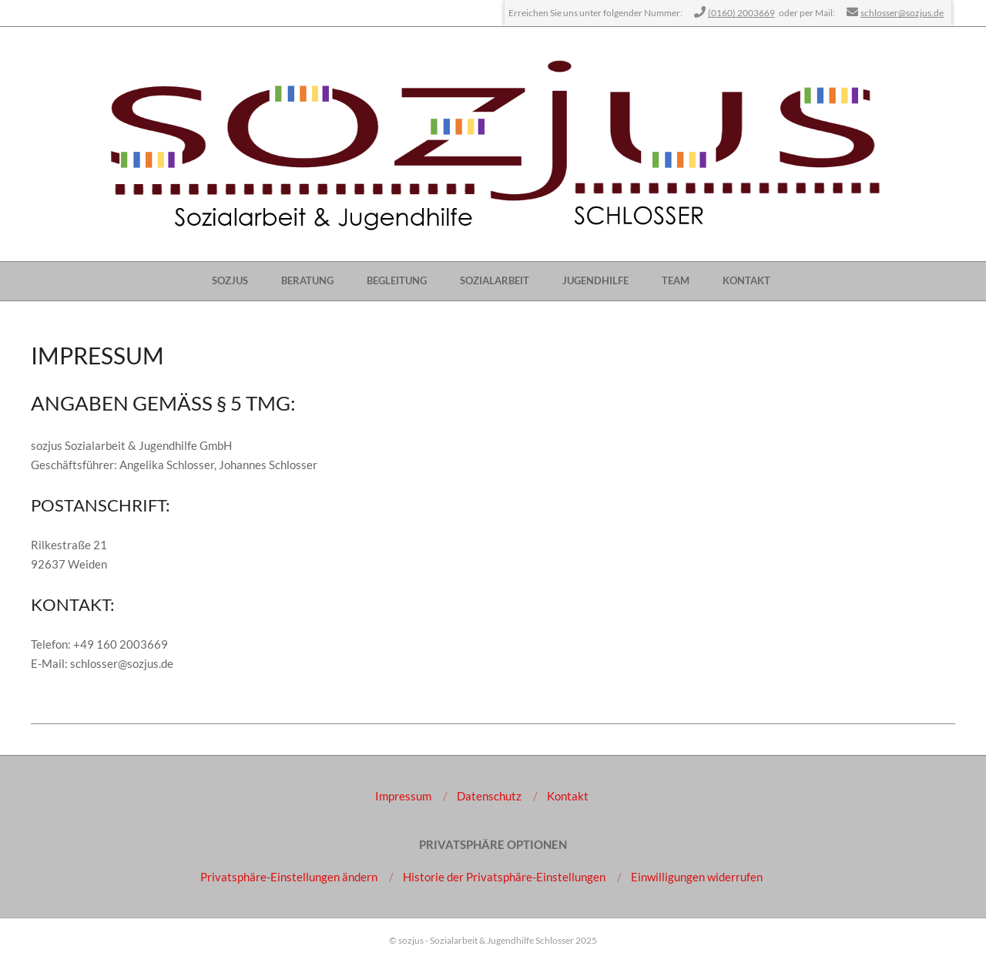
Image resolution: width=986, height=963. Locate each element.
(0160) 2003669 (741, 12)
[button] (288, 877)
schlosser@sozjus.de (902, 12)
